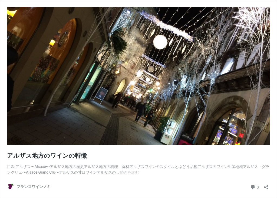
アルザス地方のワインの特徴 (47, 155)
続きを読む (129, 172)
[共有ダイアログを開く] (266, 185)
